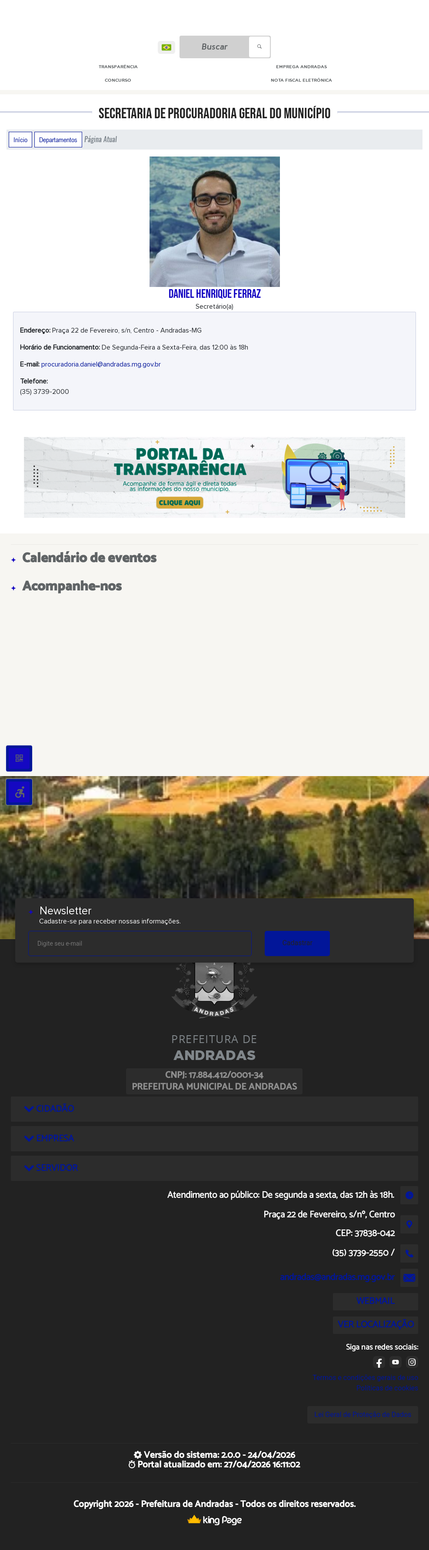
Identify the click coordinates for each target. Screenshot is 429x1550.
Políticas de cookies (387, 1388)
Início (20, 139)
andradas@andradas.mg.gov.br (337, 1277)
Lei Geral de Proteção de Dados (362, 1414)
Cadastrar (297, 943)
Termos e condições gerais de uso (365, 1377)
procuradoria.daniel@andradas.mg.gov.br (101, 364)
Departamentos (58, 139)
